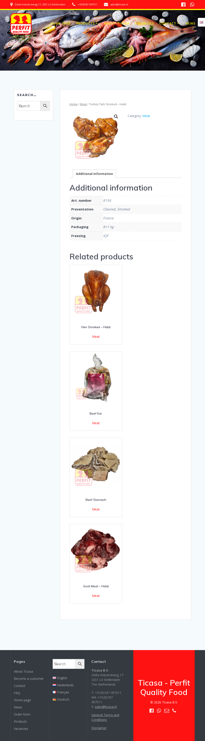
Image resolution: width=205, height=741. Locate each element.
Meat (83, 104)
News (190, 23)
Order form (22, 714)
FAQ (17, 693)
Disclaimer (99, 728)
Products (85, 23)
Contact (167, 23)
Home (73, 104)
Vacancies (144, 23)
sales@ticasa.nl (106, 707)
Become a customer (29, 678)
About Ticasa (116, 23)
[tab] (94, 174)
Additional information (94, 174)
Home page (61, 23)
